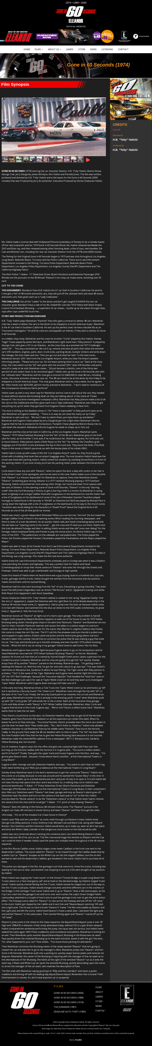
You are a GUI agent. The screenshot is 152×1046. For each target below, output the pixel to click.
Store (81, 49)
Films (38, 49)
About (99, 992)
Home (27, 49)
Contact (123, 49)
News (93, 49)
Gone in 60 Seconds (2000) (69, 993)
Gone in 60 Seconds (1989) (69, 997)
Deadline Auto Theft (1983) (70, 1011)
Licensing (107, 49)
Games (69, 49)
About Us (53, 49)
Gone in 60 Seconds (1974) (69, 1002)
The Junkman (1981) (65, 1007)
